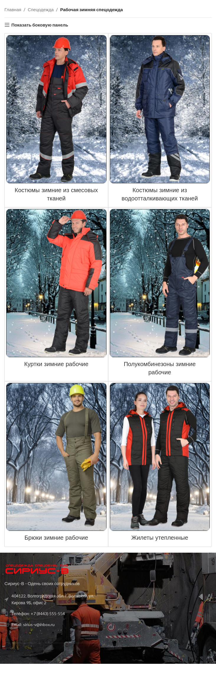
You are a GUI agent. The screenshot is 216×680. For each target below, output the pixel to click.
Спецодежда (41, 9)
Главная (12, 9)
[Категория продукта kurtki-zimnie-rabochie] (56, 290)
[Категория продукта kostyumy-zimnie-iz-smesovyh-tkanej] (56, 120)
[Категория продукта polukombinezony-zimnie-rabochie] (160, 294)
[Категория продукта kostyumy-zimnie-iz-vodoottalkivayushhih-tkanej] (160, 120)
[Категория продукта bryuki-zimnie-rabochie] (56, 464)
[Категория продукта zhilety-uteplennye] (160, 464)
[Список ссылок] (54, 599)
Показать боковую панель (39, 24)
